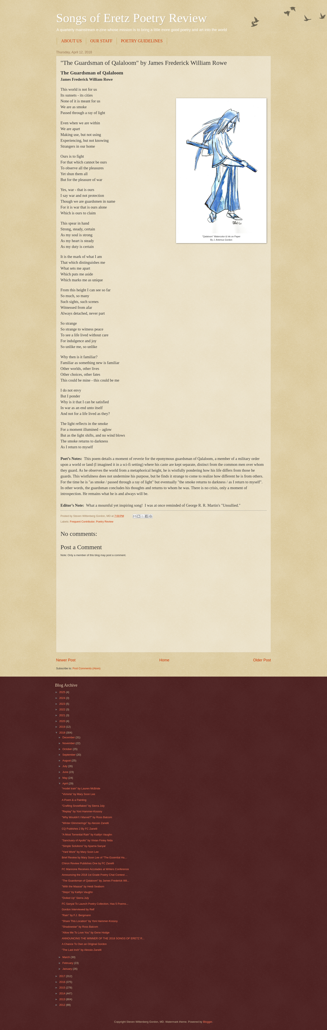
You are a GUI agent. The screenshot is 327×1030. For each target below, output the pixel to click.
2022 (62, 709)
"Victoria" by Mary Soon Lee (78, 794)
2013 (62, 999)
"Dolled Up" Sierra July (75, 897)
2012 (62, 1004)
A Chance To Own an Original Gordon (84, 944)
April (65, 783)
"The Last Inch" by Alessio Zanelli (81, 949)
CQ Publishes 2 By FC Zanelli (79, 828)
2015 (62, 987)
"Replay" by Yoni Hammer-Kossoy (82, 811)
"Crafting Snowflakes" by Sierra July (83, 805)
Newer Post (65, 660)
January (67, 968)
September (69, 754)
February (68, 963)
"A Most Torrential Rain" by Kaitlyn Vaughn (87, 834)
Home (164, 660)
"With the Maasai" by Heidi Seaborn (83, 886)
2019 (62, 726)
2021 (62, 715)
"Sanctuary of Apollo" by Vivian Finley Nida (87, 840)
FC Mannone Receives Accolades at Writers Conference (95, 869)
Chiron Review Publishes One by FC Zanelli (88, 863)
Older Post (262, 660)
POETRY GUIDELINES (142, 41)
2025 (62, 692)
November (68, 743)
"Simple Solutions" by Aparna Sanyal (84, 846)
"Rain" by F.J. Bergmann (76, 915)
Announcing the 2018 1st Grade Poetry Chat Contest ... (95, 874)
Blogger (207, 1021)
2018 (62, 732)
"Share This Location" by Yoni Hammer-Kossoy (90, 921)
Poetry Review (104, 521)
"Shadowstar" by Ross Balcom (80, 926)
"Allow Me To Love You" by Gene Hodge (85, 932)
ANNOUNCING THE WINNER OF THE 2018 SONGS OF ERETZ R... (103, 938)
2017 (62, 976)
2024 (62, 698)
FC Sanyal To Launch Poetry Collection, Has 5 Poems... (95, 903)
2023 (62, 703)
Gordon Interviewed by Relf (78, 909)
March (66, 957)
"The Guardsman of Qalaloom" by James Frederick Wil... (95, 880)
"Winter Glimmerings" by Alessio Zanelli (85, 823)
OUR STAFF (101, 41)
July (65, 766)
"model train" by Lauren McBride (81, 788)
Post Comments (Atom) (87, 668)
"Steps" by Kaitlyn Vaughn (77, 892)
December (68, 737)
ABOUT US (71, 41)
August (67, 760)
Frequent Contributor (82, 521)
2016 (62, 982)
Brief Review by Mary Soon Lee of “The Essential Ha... (94, 857)
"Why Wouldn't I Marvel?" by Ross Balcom (87, 817)
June (65, 772)
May (65, 777)
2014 (62, 993)
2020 (62, 721)
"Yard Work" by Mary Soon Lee (80, 851)
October (67, 749)
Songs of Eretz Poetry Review (131, 18)
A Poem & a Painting (74, 799)
